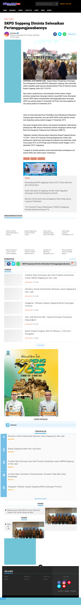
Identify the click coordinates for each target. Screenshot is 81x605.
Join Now (61, 591)
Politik (26, 580)
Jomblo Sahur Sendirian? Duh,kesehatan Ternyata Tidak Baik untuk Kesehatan (42, 476)
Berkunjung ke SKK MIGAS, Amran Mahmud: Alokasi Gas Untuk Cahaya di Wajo (23, 512)
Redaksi (67, 591)
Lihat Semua (40, 345)
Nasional (12, 10)
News (43, 10)
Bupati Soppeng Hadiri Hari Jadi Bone (30, 449)
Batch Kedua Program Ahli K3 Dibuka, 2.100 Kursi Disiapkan (50, 333)
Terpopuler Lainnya (40, 499)
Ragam (34, 159)
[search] (46, 4)
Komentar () (72, 34)
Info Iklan (61, 594)
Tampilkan (73, 259)
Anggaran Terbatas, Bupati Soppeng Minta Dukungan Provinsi (50, 305)
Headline (27, 577)
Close (3, 598)
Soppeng (42, 159)
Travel (20, 10)
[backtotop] (40, 567)
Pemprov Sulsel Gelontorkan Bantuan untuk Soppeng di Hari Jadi (51, 291)
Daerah (13, 19)
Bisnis (49, 10)
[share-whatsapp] (64, 34)
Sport (36, 10)
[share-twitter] (60, 34)
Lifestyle (28, 10)
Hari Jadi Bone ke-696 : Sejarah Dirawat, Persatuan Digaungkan (48, 319)
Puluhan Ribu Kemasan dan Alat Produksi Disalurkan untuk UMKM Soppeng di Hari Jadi (49, 279)
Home (5, 10)
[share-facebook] (55, 34)
